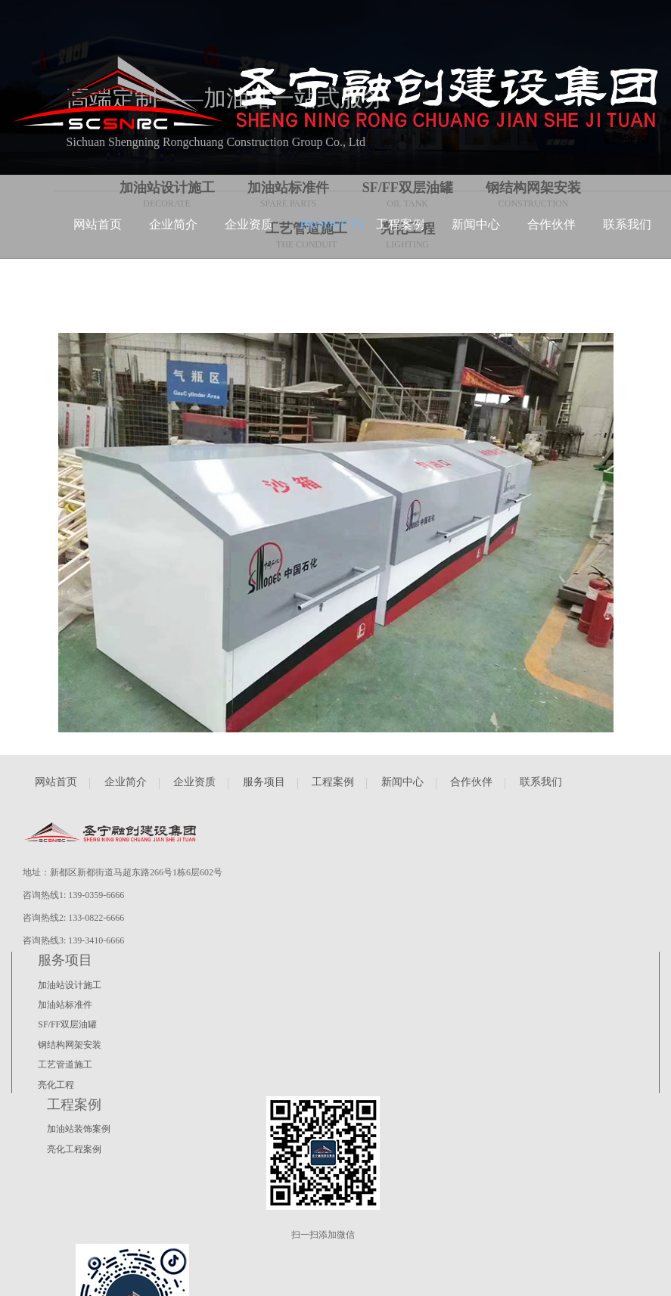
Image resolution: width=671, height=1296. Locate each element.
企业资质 (194, 782)
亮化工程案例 (75, 1149)
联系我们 (541, 782)
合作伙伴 (471, 782)
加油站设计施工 (69, 985)
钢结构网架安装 (69, 1045)
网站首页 (56, 782)
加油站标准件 (65, 1004)
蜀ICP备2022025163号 (100, 1279)
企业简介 (125, 782)
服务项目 (264, 782)
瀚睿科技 (29, 1279)
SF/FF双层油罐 (67, 1024)
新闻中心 (402, 782)
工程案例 (333, 782)
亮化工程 (56, 1085)
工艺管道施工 (65, 1064)
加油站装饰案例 (79, 1129)
